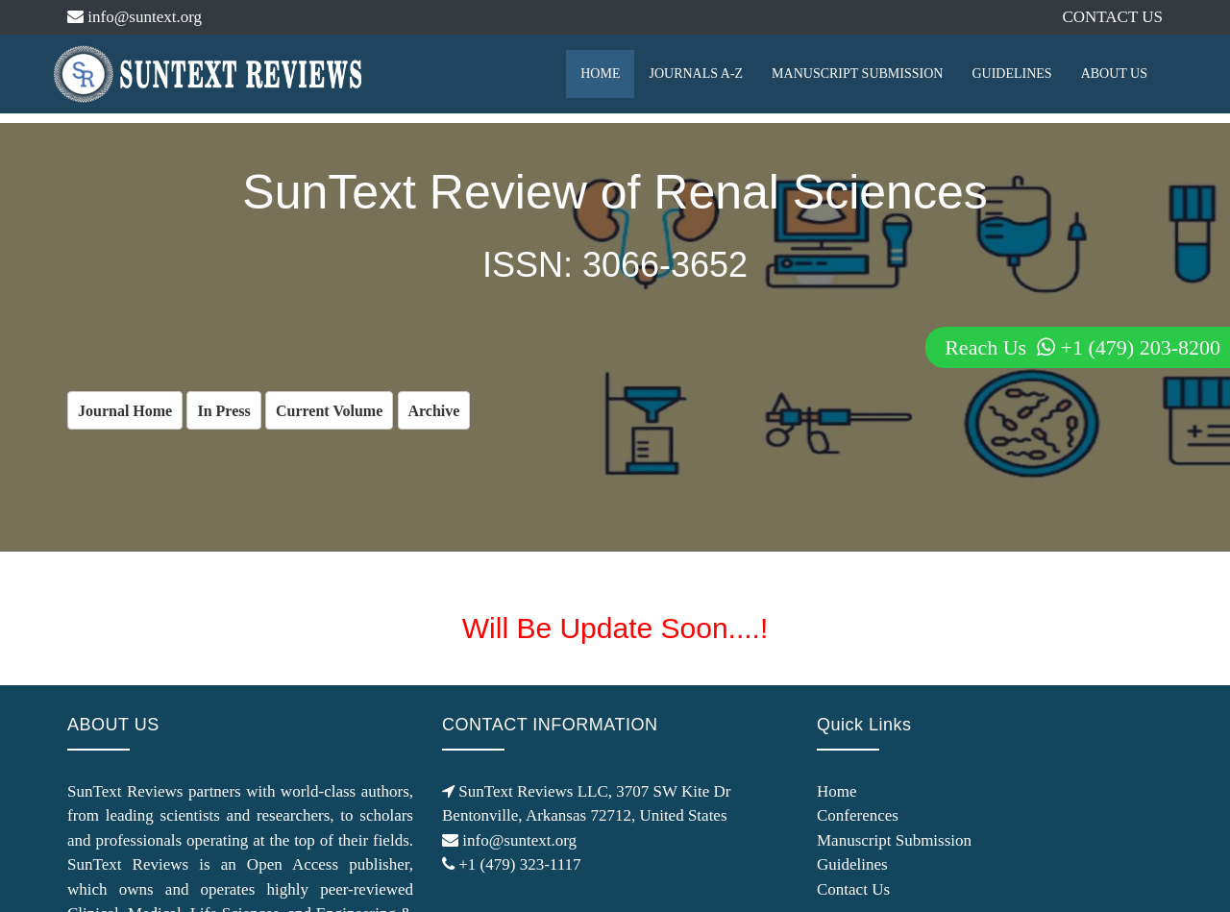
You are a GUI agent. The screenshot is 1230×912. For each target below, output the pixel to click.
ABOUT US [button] (1114, 73)
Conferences (857, 815)
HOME (600, 73)
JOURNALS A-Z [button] (696, 73)
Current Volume (329, 411)
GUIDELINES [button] (1011, 73)
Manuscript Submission (894, 840)
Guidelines (852, 864)
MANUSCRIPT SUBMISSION (857, 73)
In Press (223, 411)
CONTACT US (1112, 17)
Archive (434, 411)
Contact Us (853, 889)
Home (837, 791)
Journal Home (125, 411)
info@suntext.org (134, 17)
